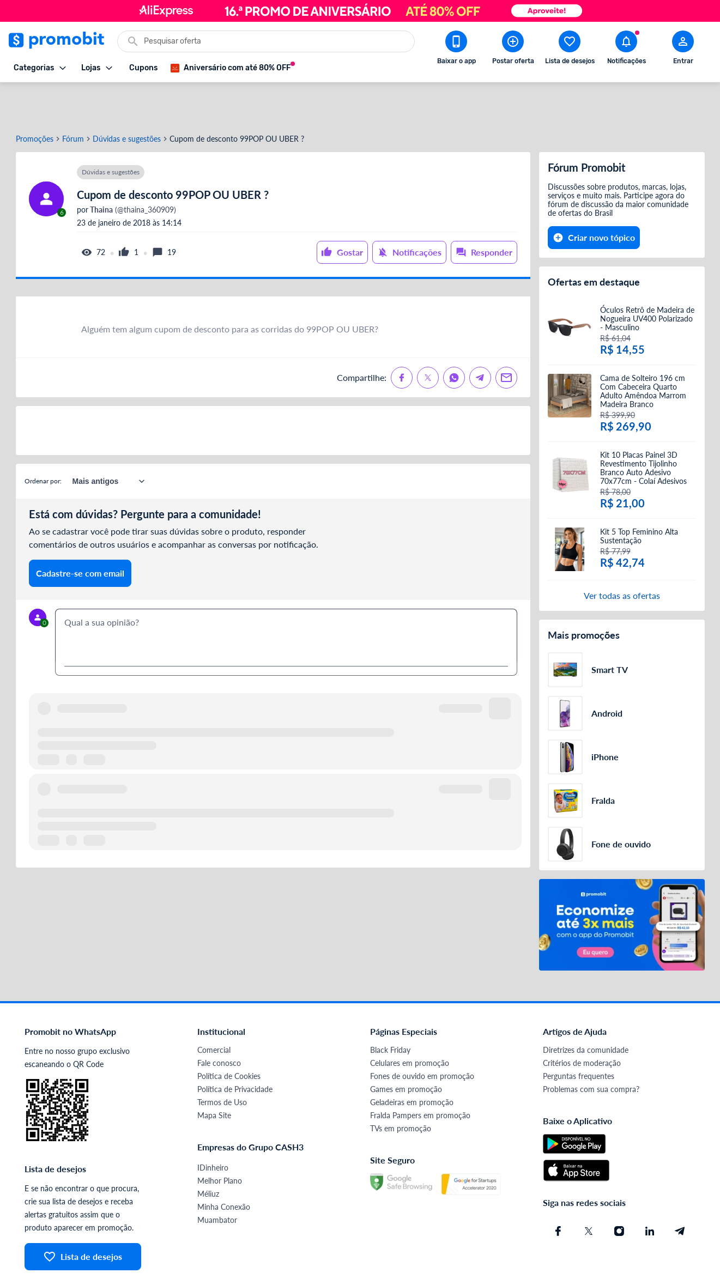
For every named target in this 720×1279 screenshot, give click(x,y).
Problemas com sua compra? (591, 1049)
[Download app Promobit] (456, 50)
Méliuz (208, 1154)
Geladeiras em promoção (411, 1063)
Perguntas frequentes (578, 1036)
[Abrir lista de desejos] (569, 50)
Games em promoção (406, 1049)
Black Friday (390, 1010)
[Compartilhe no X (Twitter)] (428, 338)
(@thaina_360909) (132, 170)
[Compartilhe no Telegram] (480, 338)
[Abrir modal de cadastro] (683, 50)
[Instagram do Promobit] (619, 1192)
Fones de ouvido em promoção (422, 1036)
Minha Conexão (223, 1167)
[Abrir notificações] (626, 50)
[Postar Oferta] (513, 50)
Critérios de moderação (582, 1023)
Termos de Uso (222, 1063)
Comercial (214, 1010)
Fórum (73, 99)
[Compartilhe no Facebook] (402, 338)
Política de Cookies (229, 1036)
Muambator (217, 1180)
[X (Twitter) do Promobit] (588, 1192)
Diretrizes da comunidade (585, 1010)
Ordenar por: (43, 442)
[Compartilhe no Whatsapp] (454, 338)
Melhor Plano (219, 1141)
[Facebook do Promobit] (558, 1192)
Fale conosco (219, 1023)
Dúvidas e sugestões (127, 99)
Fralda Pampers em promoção (420, 1076)
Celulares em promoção (409, 1023)
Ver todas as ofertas (622, 556)
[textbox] (286, 596)
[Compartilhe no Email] (506, 338)
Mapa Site (214, 1076)
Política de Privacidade (235, 1049)
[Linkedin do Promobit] (649, 1192)
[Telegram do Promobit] (680, 1192)
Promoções (34, 99)
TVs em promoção (400, 1089)
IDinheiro (212, 1128)
